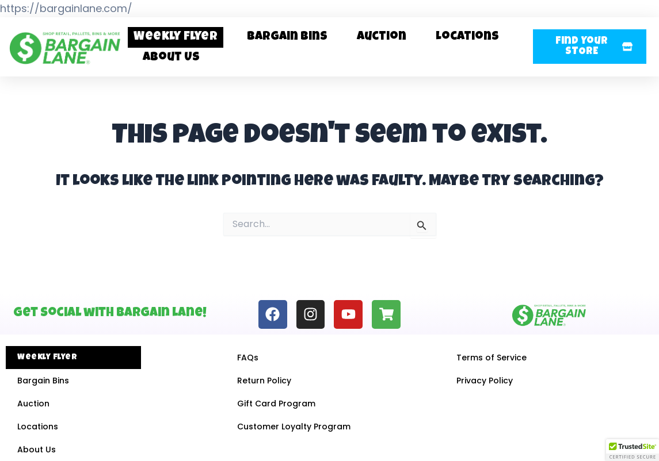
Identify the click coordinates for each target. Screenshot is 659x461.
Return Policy (264, 380)
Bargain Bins (287, 37)
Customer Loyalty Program (294, 426)
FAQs (247, 357)
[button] (589, 46)
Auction (381, 37)
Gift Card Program (276, 403)
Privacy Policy (484, 380)
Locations (467, 37)
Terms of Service (491, 357)
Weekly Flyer (176, 37)
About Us (171, 58)
